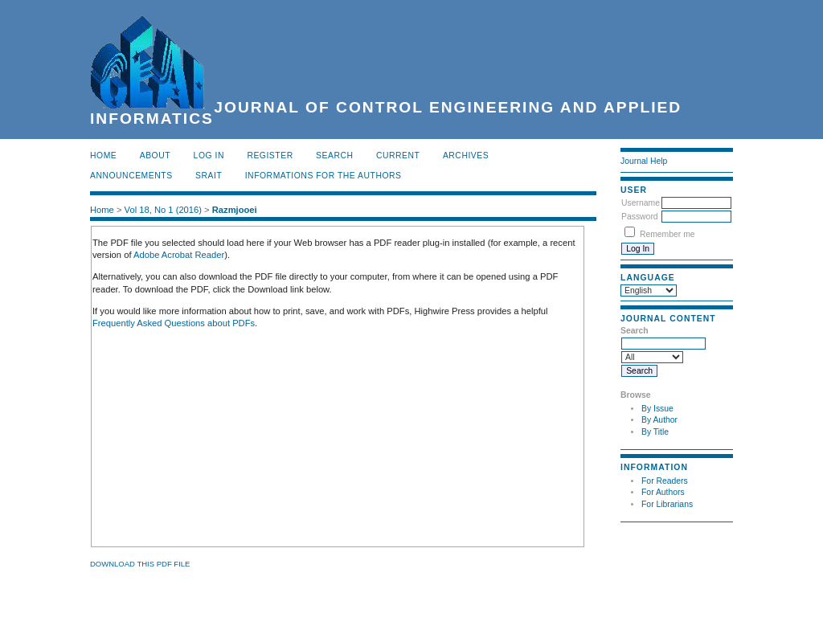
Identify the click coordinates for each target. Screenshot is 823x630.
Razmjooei (234, 210)
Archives (466, 155)
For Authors (663, 492)
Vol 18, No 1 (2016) (163, 210)
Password (639, 216)
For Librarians (667, 504)
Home (103, 155)
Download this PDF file (140, 563)
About (155, 155)
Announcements (131, 175)
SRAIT (208, 175)
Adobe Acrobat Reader (178, 255)
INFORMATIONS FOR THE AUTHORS (323, 175)
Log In (209, 155)
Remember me (667, 234)
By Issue (657, 408)
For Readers (664, 481)
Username (640, 202)
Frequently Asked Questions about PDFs (173, 323)
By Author (659, 419)
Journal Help (643, 161)
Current (398, 155)
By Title (655, 432)
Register (270, 155)
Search (334, 155)
